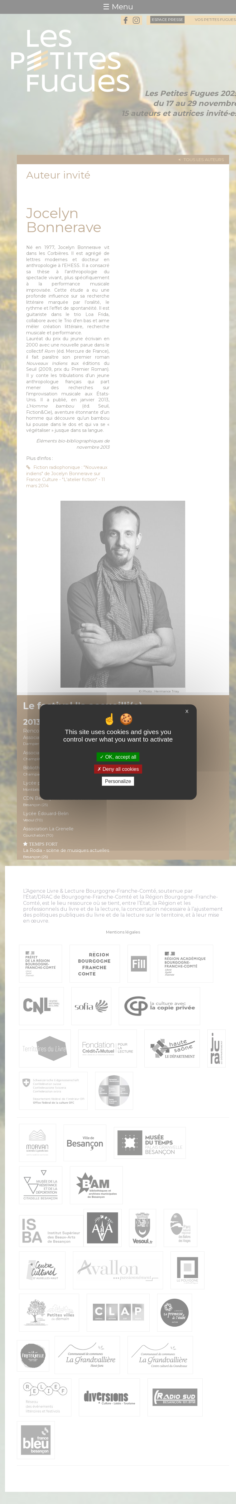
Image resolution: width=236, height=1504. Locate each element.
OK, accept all (118, 756)
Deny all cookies (118, 768)
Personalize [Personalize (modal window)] (118, 781)
